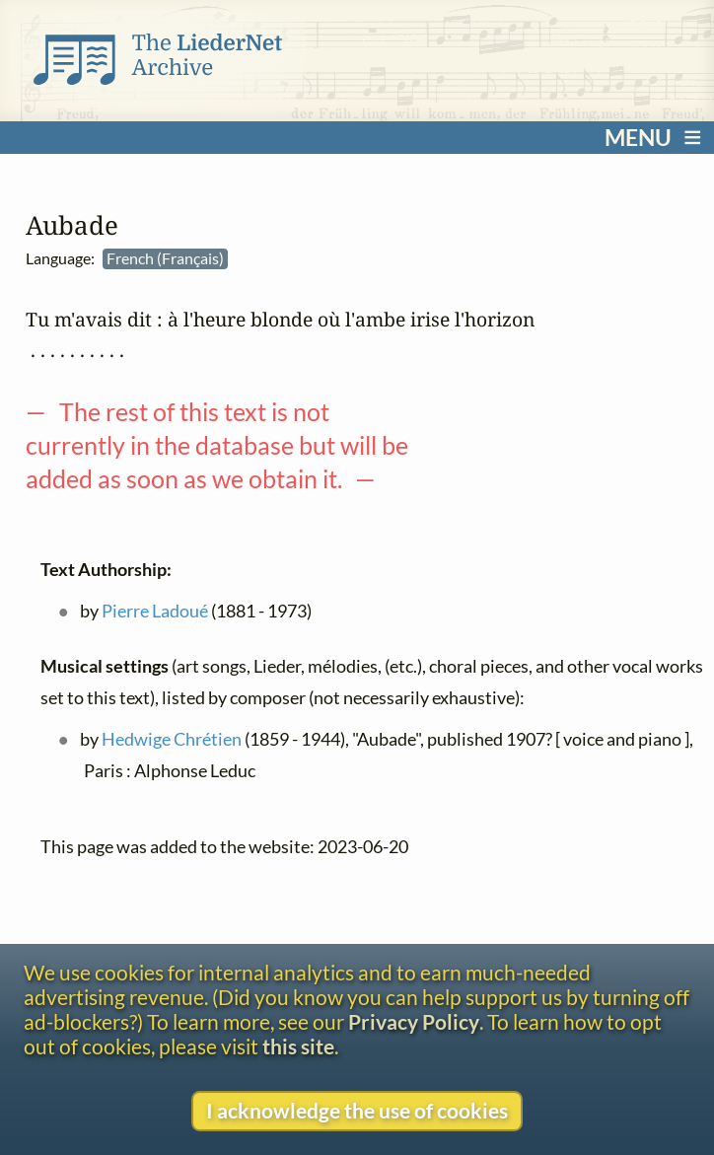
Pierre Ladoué (155, 611)
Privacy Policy (413, 1021)
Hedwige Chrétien (172, 740)
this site (298, 1046)
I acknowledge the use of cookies (357, 1110)
